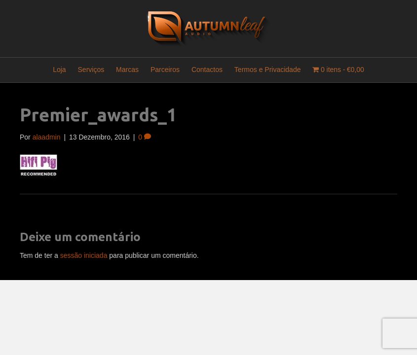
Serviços (91, 69)
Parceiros (165, 69)
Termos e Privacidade (267, 69)
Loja (59, 69)
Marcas (127, 69)
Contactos (207, 69)
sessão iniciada (84, 255)
